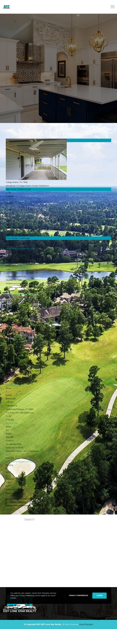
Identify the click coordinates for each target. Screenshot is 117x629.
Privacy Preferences (78, 596)
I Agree (99, 596)
